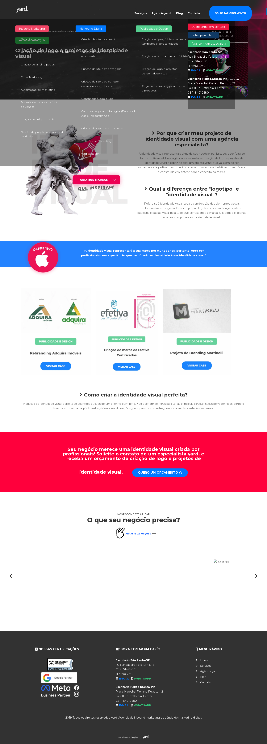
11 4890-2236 (124, 674)
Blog (179, 10)
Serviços (140, 10)
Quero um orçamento (160, 472)
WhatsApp (142, 678)
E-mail (124, 678)
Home (18, 31)
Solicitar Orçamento (230, 9)
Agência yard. (161, 10)
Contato (194, 10)
